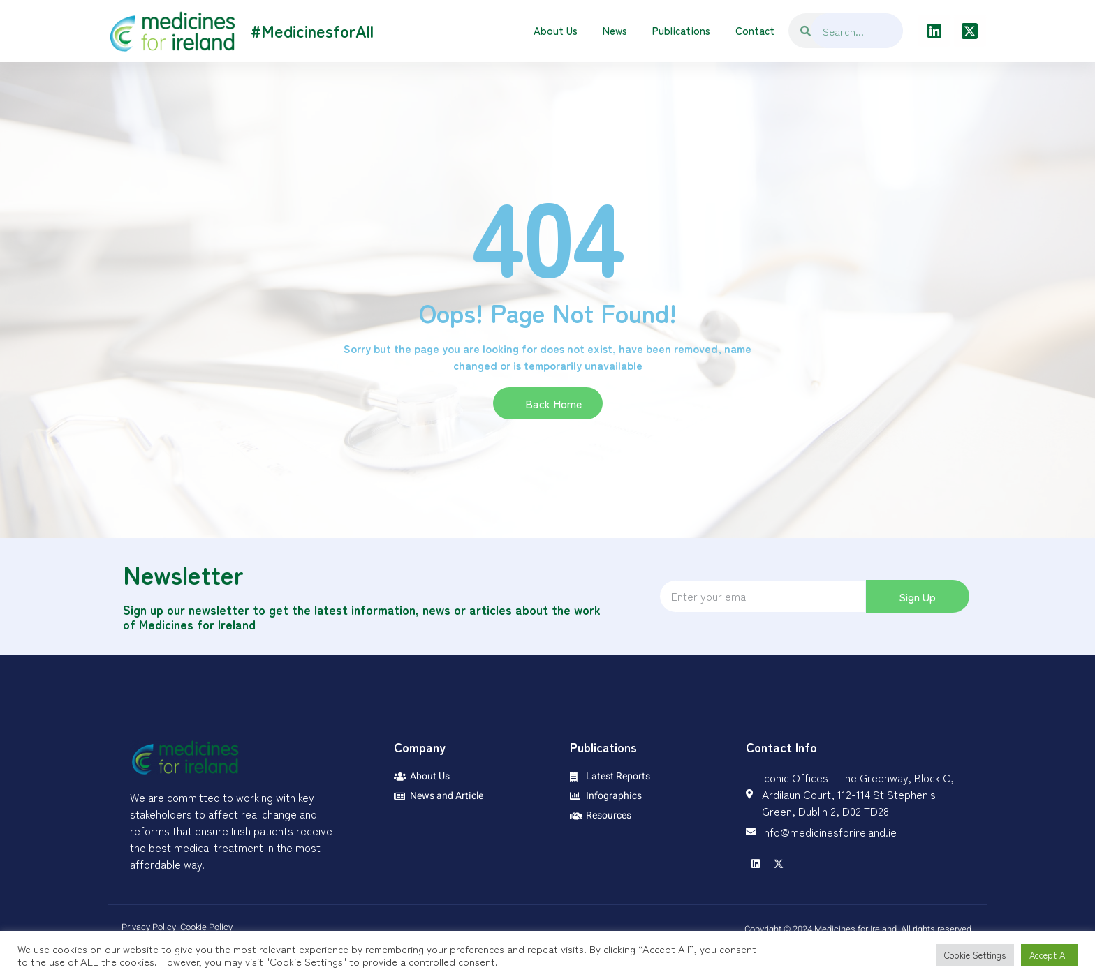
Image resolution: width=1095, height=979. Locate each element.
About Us (556, 30)
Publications (681, 30)
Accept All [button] (1049, 955)
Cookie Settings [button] (975, 955)
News (615, 30)
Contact (754, 30)
